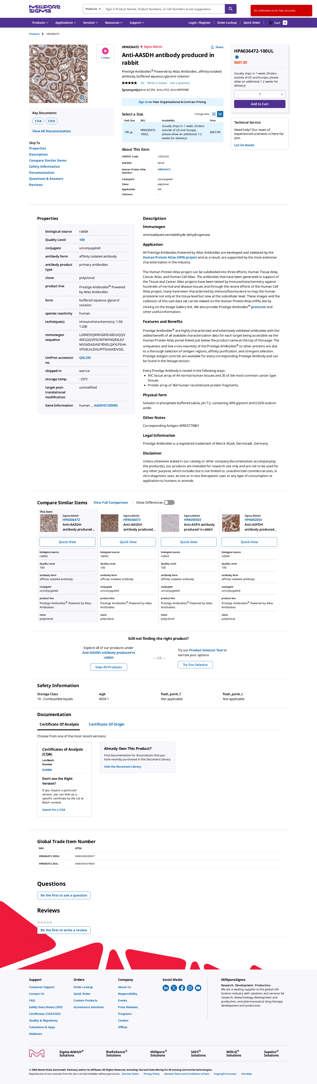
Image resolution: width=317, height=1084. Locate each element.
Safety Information (44, 166)
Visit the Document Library (122, 766)
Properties (37, 148)
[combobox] (160, 9)
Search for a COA (53, 810)
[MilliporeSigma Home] (44, 9)
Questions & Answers (46, 178)
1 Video (105, 53)
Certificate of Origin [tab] (107, 724)
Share (217, 47)
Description (38, 154)
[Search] (231, 9)
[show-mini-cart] (278, 22)
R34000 (47, 770)
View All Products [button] (108, 667)
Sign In (143, 102)
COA (38, 121)
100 (82, 239)
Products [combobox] (91, 9)
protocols (259, 307)
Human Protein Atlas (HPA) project (170, 257)
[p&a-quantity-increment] (282, 94)
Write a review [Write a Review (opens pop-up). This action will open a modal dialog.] (157, 83)
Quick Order (252, 22)
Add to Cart (259, 104)
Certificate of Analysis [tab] (59, 724)
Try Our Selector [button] (195, 664)
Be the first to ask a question (64, 895)
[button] (199, 23)
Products (34, 34)
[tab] (37, 34)
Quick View (67, 542)
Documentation (41, 172)
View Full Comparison (111, 502)
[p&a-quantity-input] (260, 94)
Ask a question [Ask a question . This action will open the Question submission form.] (180, 83)
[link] (49, 987)
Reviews (36, 184)
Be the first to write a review (66, 931)
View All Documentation (51, 131)
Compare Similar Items (48, 160)
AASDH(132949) (106, 405)
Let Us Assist (244, 145)
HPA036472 (164, 169)
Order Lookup (227, 22)
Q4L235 (85, 357)
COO (51, 121)
